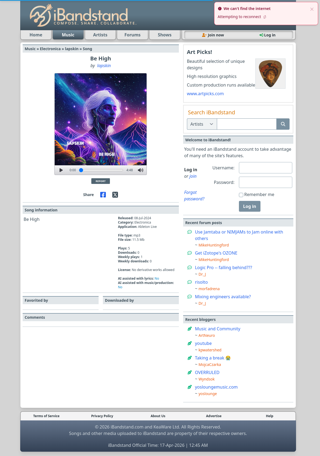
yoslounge (208, 393)
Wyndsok (207, 379)
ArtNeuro (207, 335)
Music (68, 35)
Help (269, 416)
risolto (201, 282)
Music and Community (217, 329)
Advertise (213, 416)
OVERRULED (207, 372)
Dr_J (202, 274)
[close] (312, 8)
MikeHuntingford (214, 245)
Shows (165, 35)
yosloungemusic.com (216, 387)
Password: (224, 182)
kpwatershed (210, 349)
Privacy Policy (102, 416)
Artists (100, 35)
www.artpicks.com (205, 94)
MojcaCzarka (210, 364)
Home (36, 35)
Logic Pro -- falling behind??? (223, 267)
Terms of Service (46, 416)
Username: (223, 168)
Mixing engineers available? (223, 297)
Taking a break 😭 (213, 358)
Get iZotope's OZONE (216, 253)
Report (101, 181)
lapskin (104, 65)
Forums (132, 35)
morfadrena (209, 288)
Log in (249, 206)
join (193, 176)
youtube (203, 343)
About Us (158, 416)
